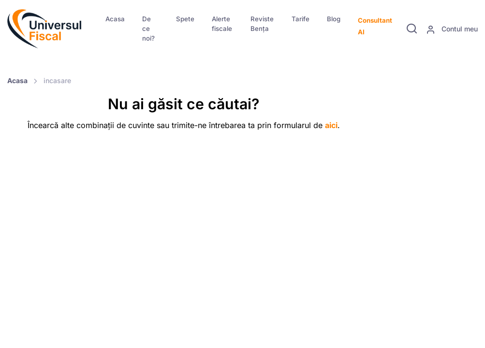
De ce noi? (148, 28)
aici (331, 125)
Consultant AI (375, 26)
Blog (333, 19)
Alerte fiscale (222, 23)
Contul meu (452, 29)
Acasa (115, 19)
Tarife (300, 19)
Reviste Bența (262, 23)
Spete (185, 19)
